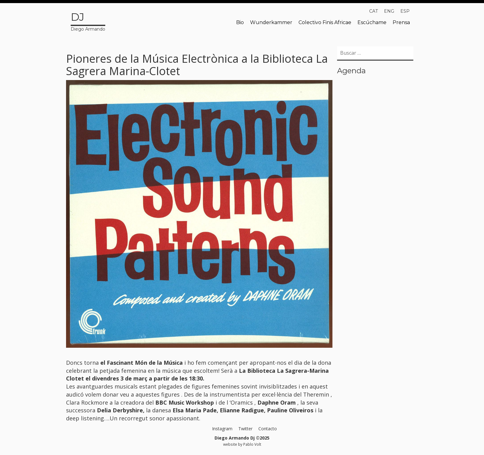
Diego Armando (88, 21)
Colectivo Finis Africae (324, 22)
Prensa (401, 22)
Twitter (245, 429)
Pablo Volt (252, 444)
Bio (240, 22)
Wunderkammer (271, 22)
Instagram (222, 429)
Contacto (267, 429)
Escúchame (371, 22)
